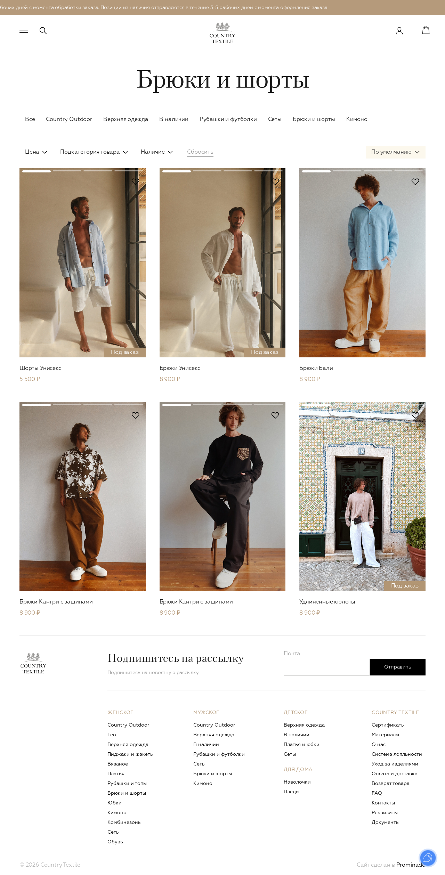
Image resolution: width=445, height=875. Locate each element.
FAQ (377, 793)
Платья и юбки (301, 744)
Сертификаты (388, 725)
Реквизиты (385, 812)
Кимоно (356, 119)
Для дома (298, 769)
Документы (385, 822)
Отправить (398, 667)
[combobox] (396, 152)
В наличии (173, 119)
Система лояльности (397, 754)
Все (30, 119)
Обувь (115, 842)
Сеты (275, 119)
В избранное (135, 181)
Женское (120, 712)
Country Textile (395, 712)
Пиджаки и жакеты (130, 754)
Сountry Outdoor (69, 119)
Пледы (291, 791)
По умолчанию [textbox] (391, 152)
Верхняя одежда (125, 119)
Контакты (383, 803)
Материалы (385, 734)
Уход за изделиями (395, 764)
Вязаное (117, 764)
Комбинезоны (124, 822)
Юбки (114, 803)
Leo (111, 734)
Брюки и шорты (314, 119)
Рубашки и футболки (228, 119)
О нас (379, 744)
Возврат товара (391, 783)
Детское (296, 712)
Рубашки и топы (127, 783)
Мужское (206, 712)
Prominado (411, 865)
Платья (115, 773)
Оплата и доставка (395, 773)
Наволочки (297, 782)
